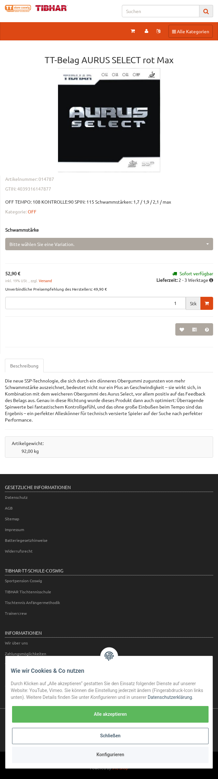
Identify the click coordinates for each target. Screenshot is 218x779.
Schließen (110, 735)
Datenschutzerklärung (170, 697)
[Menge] (95, 303)
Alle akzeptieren (110, 714)
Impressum (14, 529)
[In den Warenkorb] (206, 303)
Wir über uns (16, 642)
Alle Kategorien (190, 31)
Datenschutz (16, 497)
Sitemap (12, 518)
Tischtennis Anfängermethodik (32, 602)
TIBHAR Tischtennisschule (28, 591)
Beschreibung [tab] (24, 365)
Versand (45, 280)
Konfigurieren (110, 754)
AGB (9, 508)
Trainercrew (16, 613)
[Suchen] (160, 11)
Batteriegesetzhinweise (26, 540)
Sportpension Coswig (23, 580)
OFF (32, 211)
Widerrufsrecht (19, 551)
